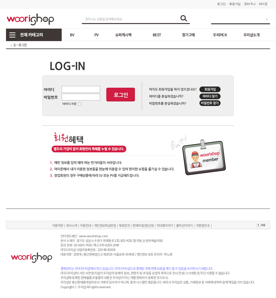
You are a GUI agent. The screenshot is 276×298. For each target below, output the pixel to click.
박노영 (168, 254)
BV (72, 34)
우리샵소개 (251, 34)
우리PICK (220, 34)
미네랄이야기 (165, 225)
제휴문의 (124, 225)
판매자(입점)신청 (143, 225)
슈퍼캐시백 (123, 34)
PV (96, 34)
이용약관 (57, 225)
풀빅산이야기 (184, 225)
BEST (157, 34)
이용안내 (85, 225)
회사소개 (71, 225)
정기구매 (188, 34)
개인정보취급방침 (105, 225)
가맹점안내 (202, 225)
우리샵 (82, 287)
